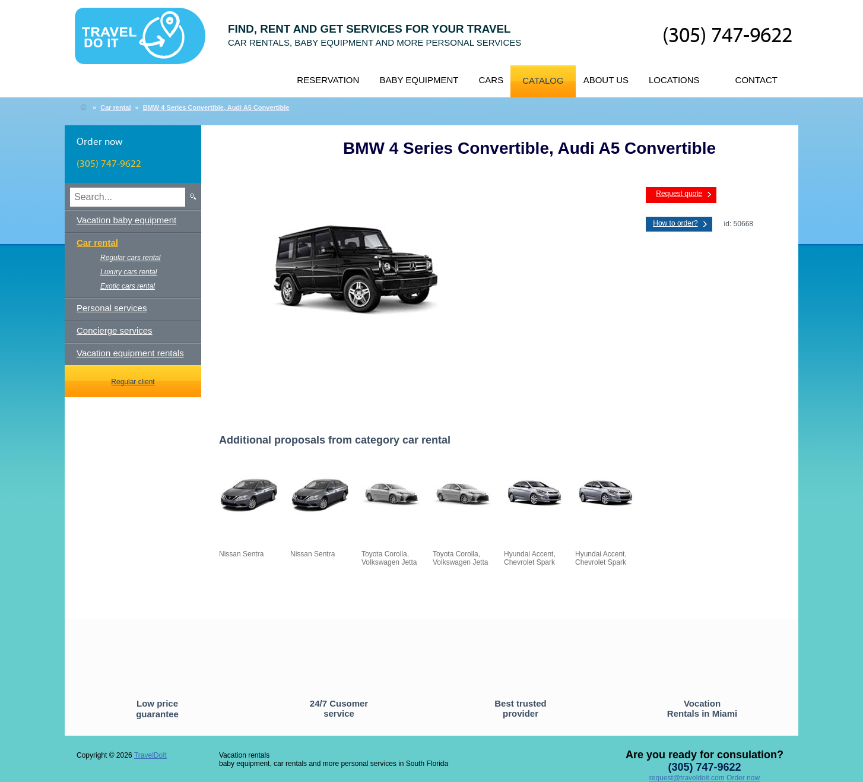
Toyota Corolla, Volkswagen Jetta (389, 558)
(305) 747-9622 (727, 36)
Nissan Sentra (312, 554)
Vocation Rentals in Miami (702, 708)
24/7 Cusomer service (339, 708)
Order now (743, 778)
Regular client (132, 382)
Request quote (679, 193)
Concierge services (115, 330)
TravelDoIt (145, 42)
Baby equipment (418, 80)
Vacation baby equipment (126, 220)
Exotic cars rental (127, 286)
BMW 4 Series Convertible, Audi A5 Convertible (216, 107)
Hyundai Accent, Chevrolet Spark (530, 558)
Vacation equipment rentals (130, 353)
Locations (674, 80)
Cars (490, 80)
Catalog (542, 80)
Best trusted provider (520, 708)
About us (606, 80)
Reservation (328, 80)
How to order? (675, 223)
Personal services (112, 308)
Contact (756, 80)
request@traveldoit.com (687, 778)
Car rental (115, 107)
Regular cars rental (130, 258)
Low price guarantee (157, 708)
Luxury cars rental (128, 272)
